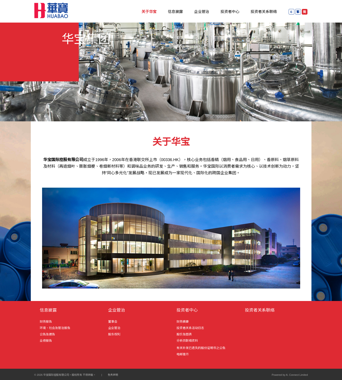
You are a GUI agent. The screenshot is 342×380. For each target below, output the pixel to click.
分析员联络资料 (187, 340)
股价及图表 (184, 334)
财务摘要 (183, 321)
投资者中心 (229, 12)
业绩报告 (46, 340)
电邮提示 (183, 354)
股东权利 (114, 334)
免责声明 (113, 374)
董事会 (112, 321)
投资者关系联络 (264, 12)
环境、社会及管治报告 (55, 328)
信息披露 (175, 12)
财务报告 (46, 321)
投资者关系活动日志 (190, 328)
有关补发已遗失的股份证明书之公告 (201, 348)
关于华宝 (149, 12)
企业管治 (201, 12)
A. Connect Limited (297, 374)
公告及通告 (47, 334)
